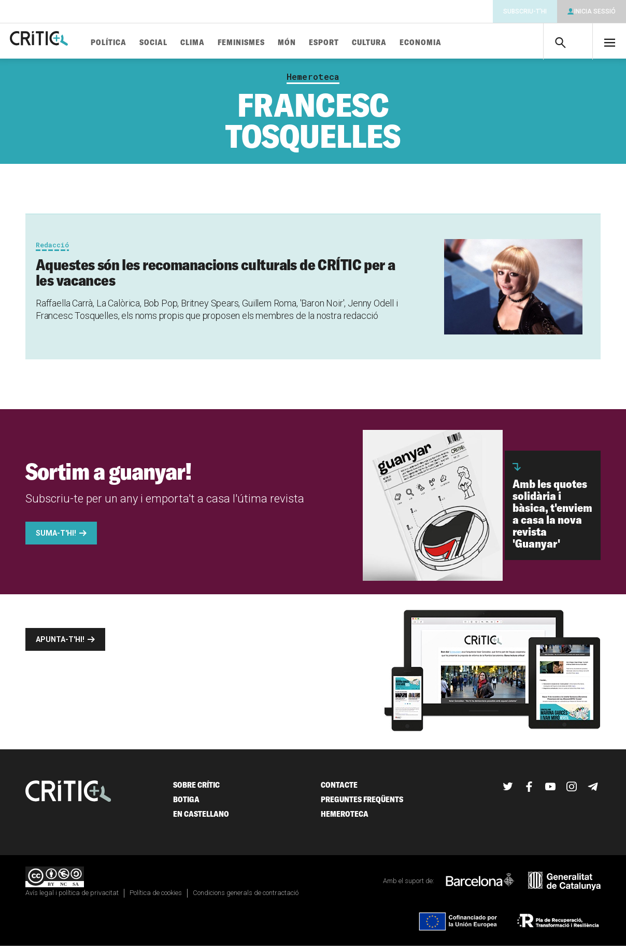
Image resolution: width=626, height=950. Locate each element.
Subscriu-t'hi (525, 11)
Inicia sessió (595, 11)
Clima (224, 42)
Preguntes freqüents (362, 803)
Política (140, 42)
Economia (452, 42)
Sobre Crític (196, 789)
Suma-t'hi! (56, 537)
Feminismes (272, 42)
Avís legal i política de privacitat (72, 897)
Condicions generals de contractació (245, 897)
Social (185, 42)
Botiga (186, 803)
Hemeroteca (313, 81)
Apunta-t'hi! (60, 643)
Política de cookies (156, 897)
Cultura (400, 42)
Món (318, 42)
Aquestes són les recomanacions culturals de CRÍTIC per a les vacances (215, 276)
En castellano (201, 818)
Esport (355, 42)
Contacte (339, 789)
